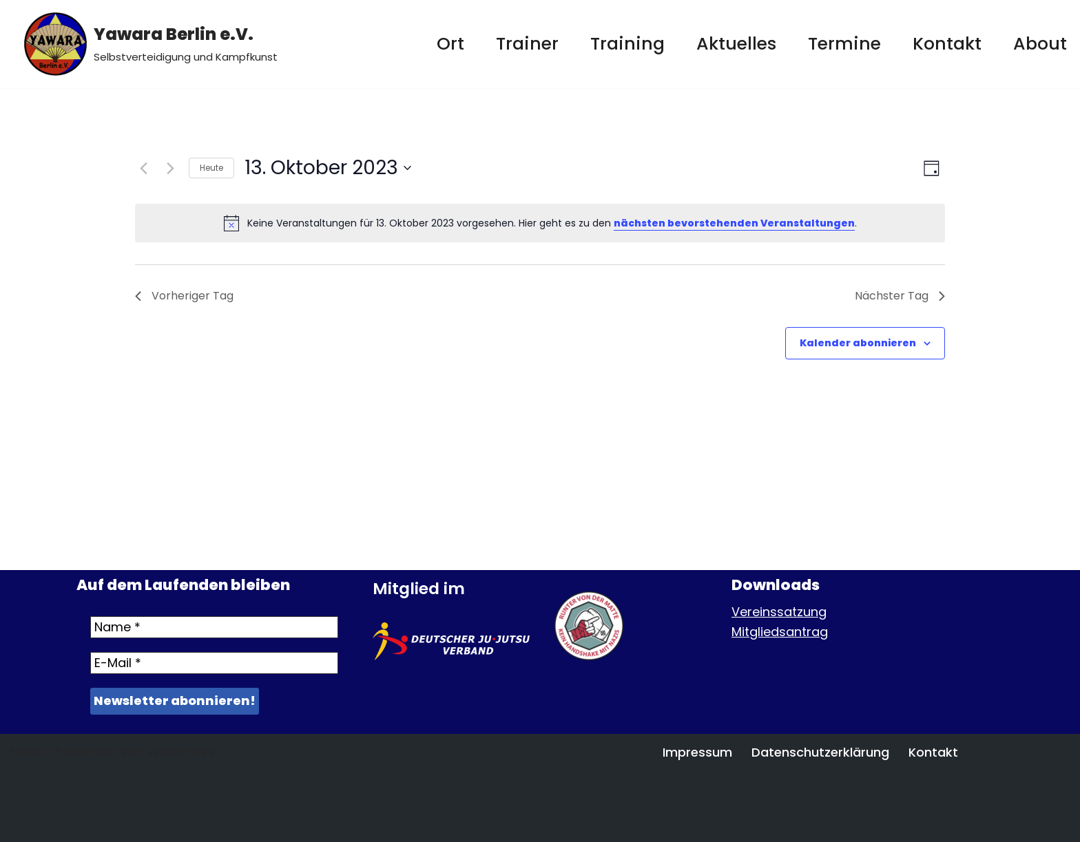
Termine (844, 44)
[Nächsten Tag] (170, 168)
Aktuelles (736, 44)
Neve (25, 751)
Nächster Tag (900, 296)
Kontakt (947, 44)
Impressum (697, 752)
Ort (450, 44)
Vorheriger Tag (184, 296)
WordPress (180, 751)
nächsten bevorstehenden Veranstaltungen (734, 223)
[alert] (540, 223)
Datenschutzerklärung (820, 752)
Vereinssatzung (779, 611)
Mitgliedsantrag (779, 631)
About (1040, 44)
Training (627, 44)
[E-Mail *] (214, 663)
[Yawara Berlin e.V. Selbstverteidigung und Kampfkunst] (151, 44)
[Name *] (214, 627)
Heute (211, 167)
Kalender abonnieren (858, 343)
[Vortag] (143, 168)
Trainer (527, 44)
